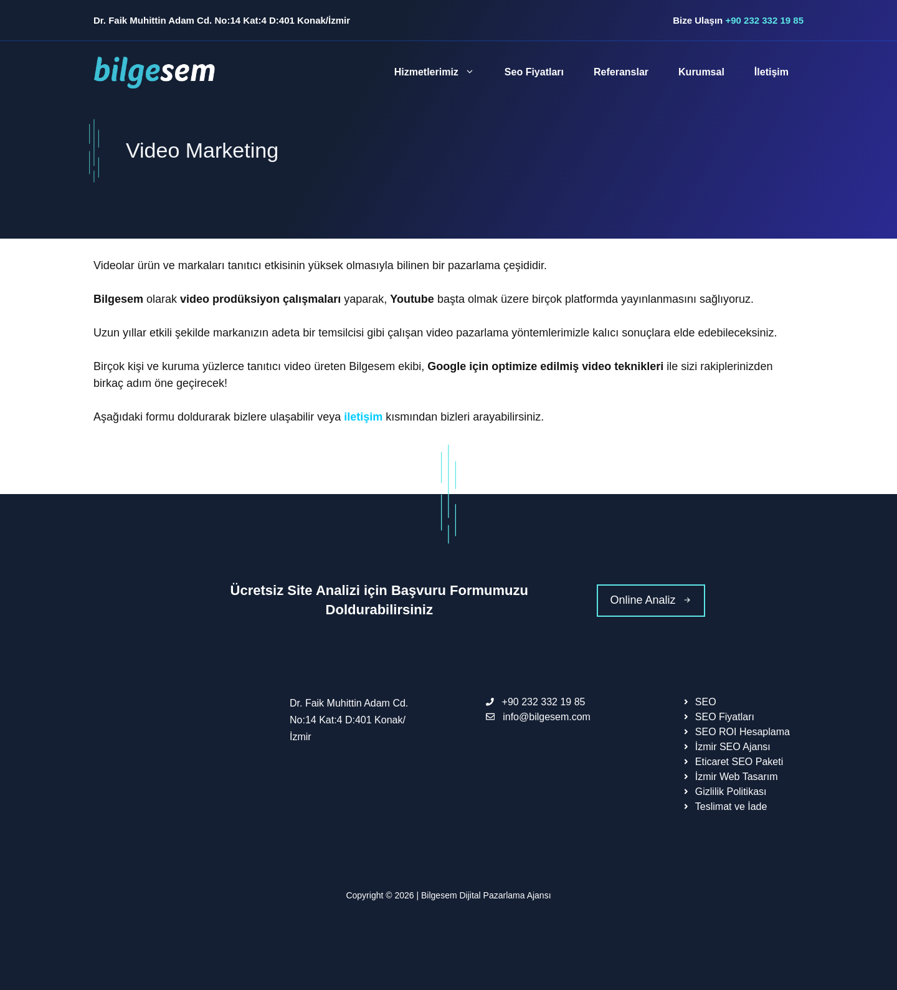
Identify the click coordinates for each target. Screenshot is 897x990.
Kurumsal (701, 72)
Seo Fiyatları (534, 72)
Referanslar (621, 72)
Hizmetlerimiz (442, 72)
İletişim (771, 72)
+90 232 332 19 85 (764, 20)
